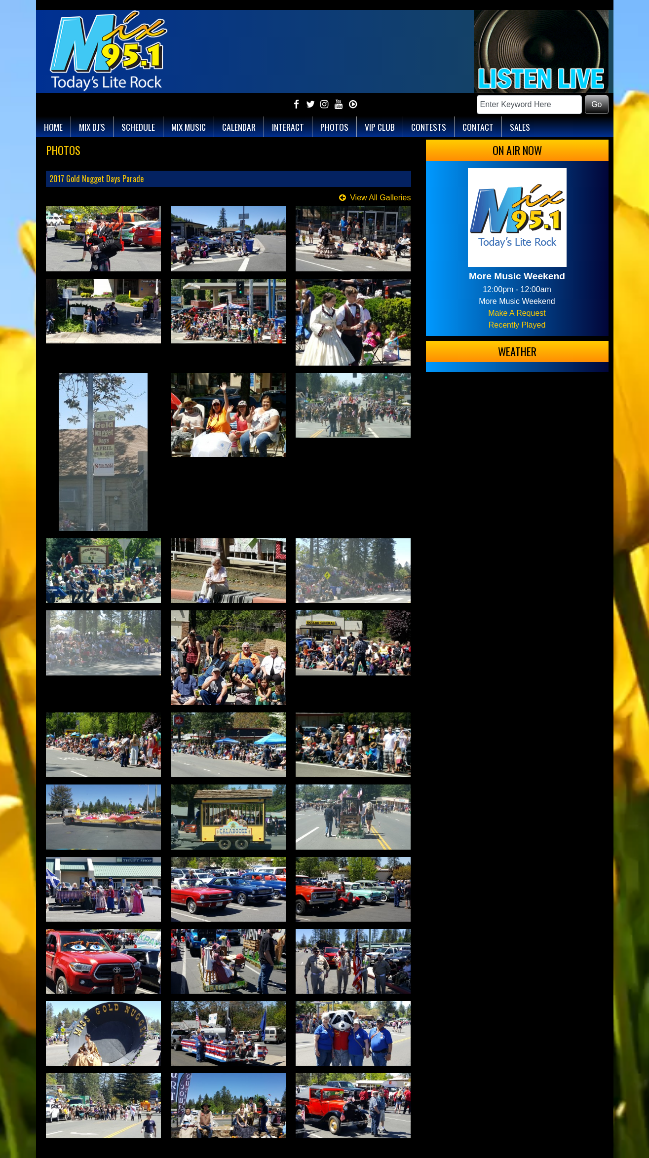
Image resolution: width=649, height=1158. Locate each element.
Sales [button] (520, 126)
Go (596, 104)
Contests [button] (428, 126)
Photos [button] (334, 126)
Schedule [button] (138, 126)
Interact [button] (288, 126)
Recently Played (517, 325)
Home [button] (53, 126)
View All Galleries (380, 197)
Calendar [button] (239, 126)
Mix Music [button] (188, 126)
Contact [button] (478, 126)
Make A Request (517, 313)
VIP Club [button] (380, 126)
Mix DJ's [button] (92, 126)
